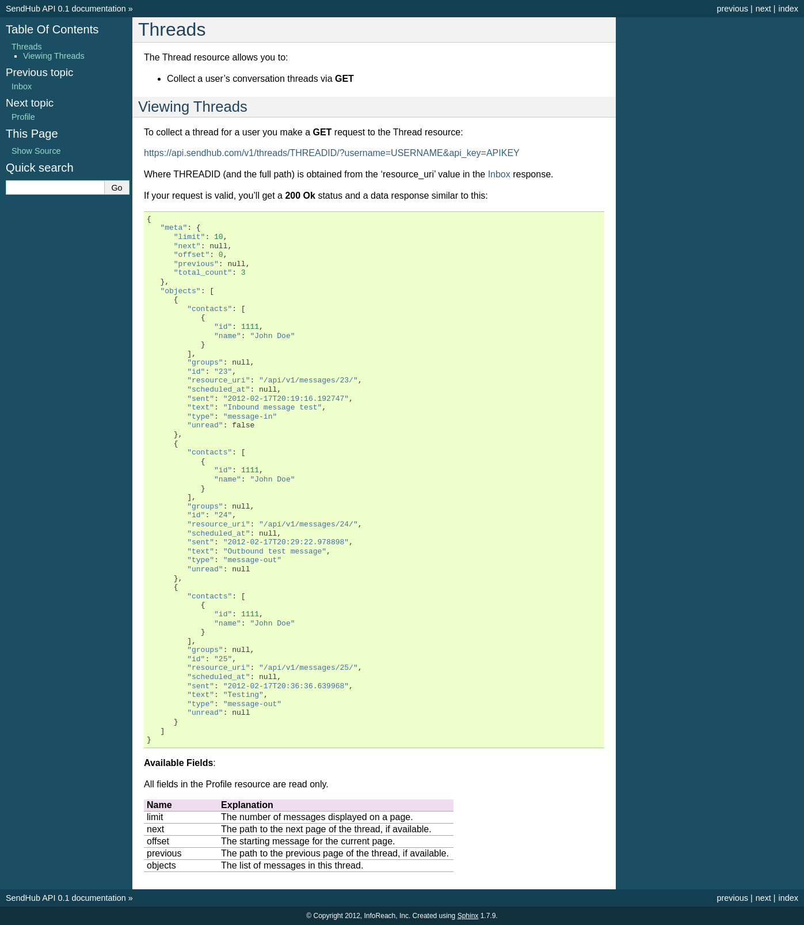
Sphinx (468, 916)
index (788, 8)
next (763, 8)
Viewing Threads (54, 55)
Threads (27, 46)
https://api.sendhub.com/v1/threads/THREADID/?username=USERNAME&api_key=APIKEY (332, 153)
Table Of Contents (52, 29)
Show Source (36, 151)
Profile (23, 117)
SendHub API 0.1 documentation (66, 8)
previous (732, 8)
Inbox (499, 174)
